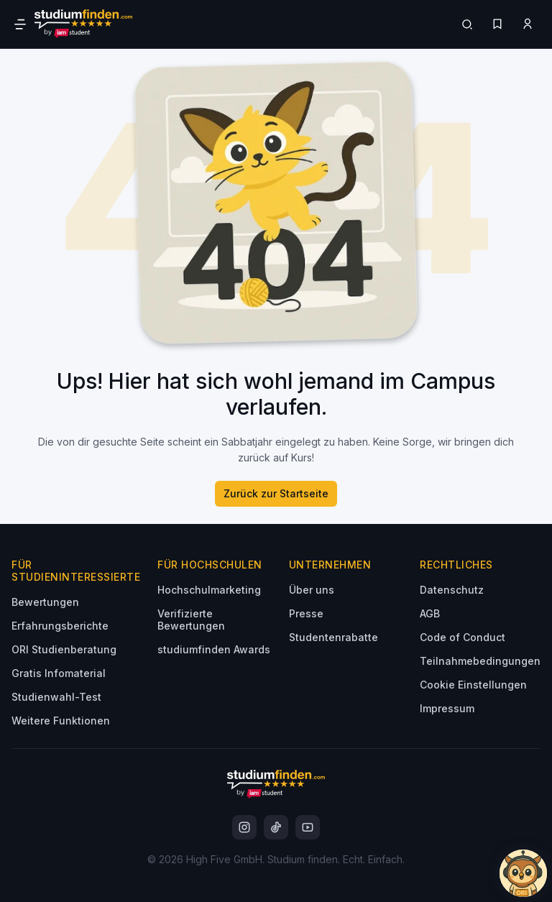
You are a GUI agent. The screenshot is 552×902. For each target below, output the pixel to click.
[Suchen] (467, 24)
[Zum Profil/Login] (527, 24)
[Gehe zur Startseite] (83, 24)
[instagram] (244, 827)
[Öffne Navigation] (20, 24)
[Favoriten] (497, 24)
